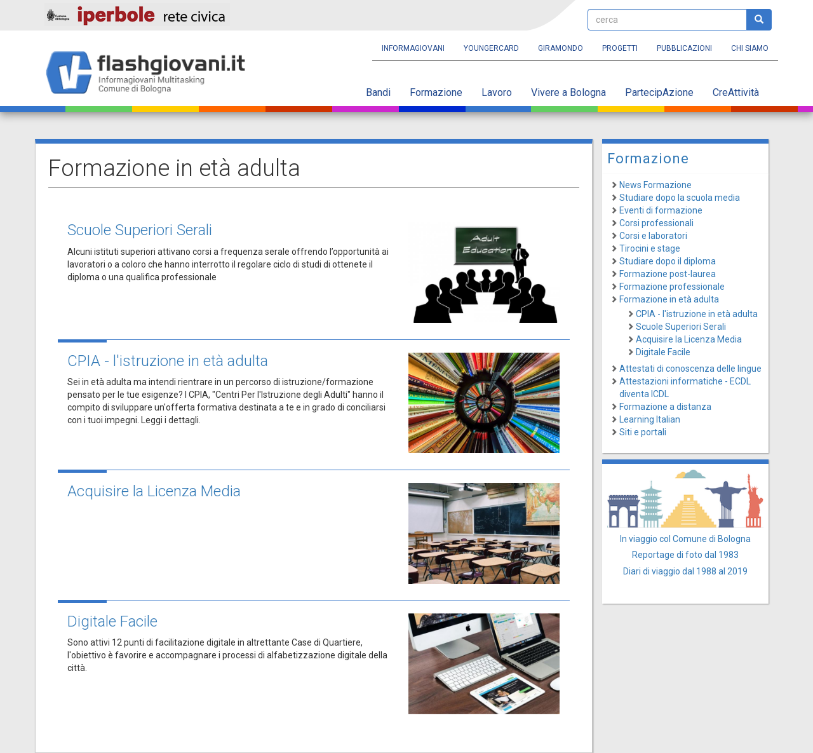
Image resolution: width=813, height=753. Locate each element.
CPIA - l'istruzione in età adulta (167, 361)
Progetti (620, 48)
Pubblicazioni (684, 48)
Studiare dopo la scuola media (679, 198)
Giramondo (560, 48)
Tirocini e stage (649, 248)
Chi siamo (750, 48)
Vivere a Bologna (568, 92)
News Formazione (655, 185)
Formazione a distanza (665, 407)
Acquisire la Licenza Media (154, 491)
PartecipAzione (659, 92)
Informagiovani (413, 48)
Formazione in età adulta (669, 299)
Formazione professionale (672, 287)
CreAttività (736, 92)
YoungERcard (491, 48)
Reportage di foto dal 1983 (685, 555)
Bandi (378, 92)
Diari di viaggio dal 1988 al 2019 (685, 571)
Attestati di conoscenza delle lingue (690, 368)
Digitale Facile (112, 621)
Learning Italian (649, 419)
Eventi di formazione (660, 210)
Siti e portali (642, 432)
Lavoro (496, 92)
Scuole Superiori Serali (139, 230)
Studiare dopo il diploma (667, 261)
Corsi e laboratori (653, 236)
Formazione (436, 92)
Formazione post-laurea (667, 274)
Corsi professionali (656, 223)
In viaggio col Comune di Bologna (685, 539)
